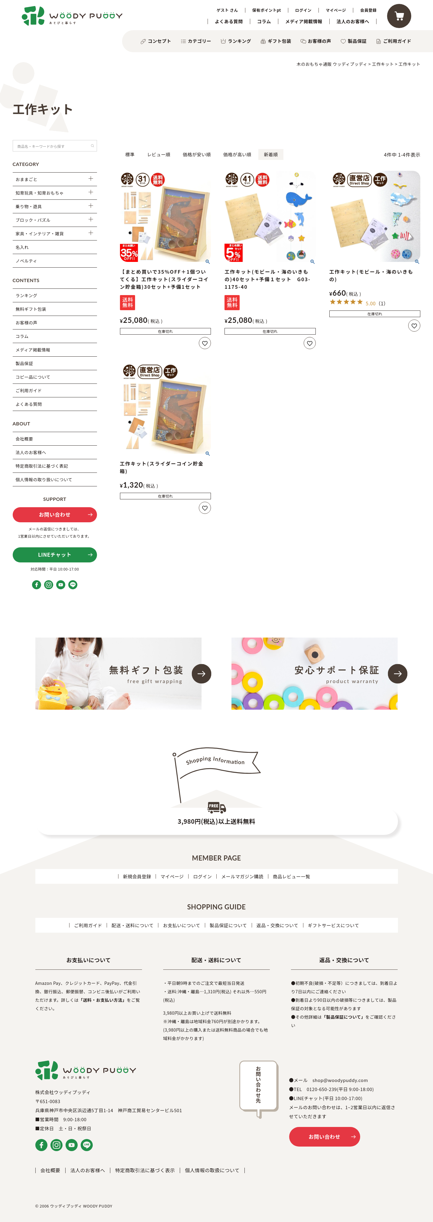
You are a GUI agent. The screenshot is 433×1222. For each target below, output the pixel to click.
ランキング (239, 41)
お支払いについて (181, 925)
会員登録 (368, 10)
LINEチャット (54, 554)
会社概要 (24, 439)
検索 (92, 145)
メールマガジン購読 (242, 876)
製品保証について (228, 925)
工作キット (383, 64)
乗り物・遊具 (29, 206)
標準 (130, 154)
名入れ (22, 247)
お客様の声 (319, 41)
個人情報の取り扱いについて (44, 479)
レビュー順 (159, 154)
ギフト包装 (279, 41)
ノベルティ (26, 261)
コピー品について (33, 377)
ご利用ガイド (397, 41)
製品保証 (357, 41)
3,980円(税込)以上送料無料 (216, 821)
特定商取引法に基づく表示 (145, 1170)
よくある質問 (229, 21)
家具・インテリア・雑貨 (40, 234)
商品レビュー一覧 (291, 876)
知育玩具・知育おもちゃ (40, 193)
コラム (264, 21)
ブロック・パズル (33, 220)
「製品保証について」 (344, 1017)
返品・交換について (278, 925)
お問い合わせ (55, 514)
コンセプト (159, 41)
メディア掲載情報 (303, 21)
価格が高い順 (237, 154)
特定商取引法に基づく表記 (42, 466)
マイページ (336, 10)
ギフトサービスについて (333, 925)
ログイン (303, 10)
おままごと (27, 179)
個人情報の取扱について (212, 1170)
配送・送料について (132, 925)
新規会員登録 (137, 876)
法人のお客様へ (353, 21)
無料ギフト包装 (31, 309)
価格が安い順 (197, 154)
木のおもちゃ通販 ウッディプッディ (332, 64)
